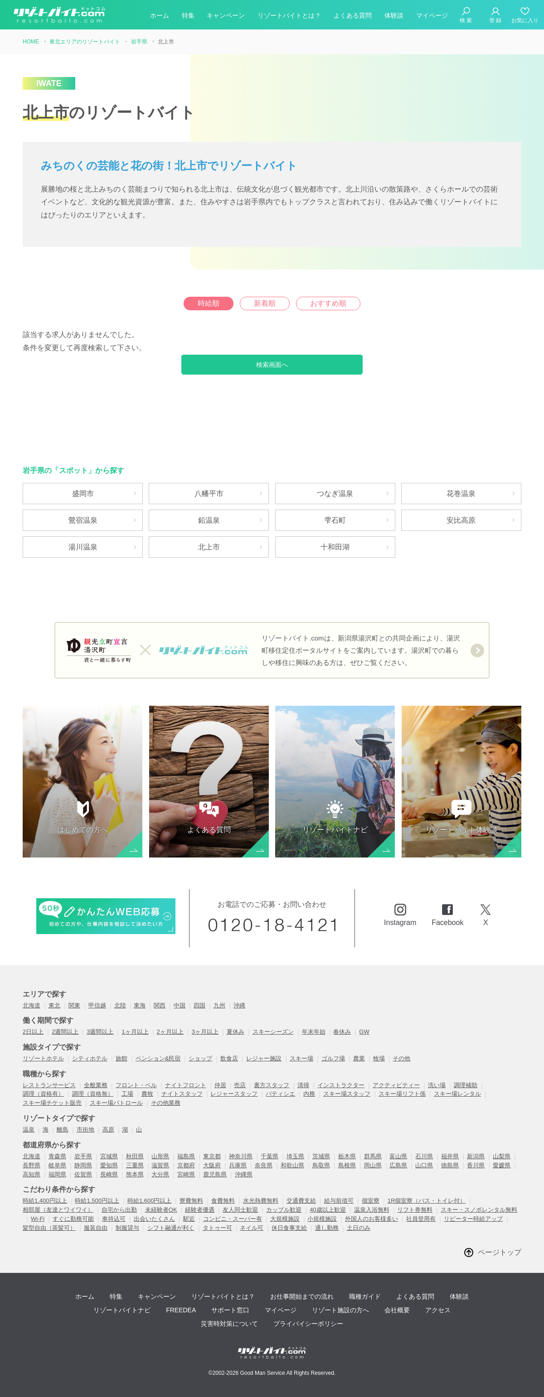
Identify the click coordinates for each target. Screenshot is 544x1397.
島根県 (347, 1165)
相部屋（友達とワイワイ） (58, 1209)
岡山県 (373, 1165)
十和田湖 (335, 547)
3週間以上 (100, 1031)
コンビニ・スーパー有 (232, 1218)
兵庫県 (238, 1165)
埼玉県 (295, 1156)
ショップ (200, 1058)
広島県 (398, 1165)
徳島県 (450, 1165)
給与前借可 (339, 1200)
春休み (342, 1031)
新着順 (265, 303)
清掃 (303, 1085)
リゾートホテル (43, 1058)
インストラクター (340, 1085)
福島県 (186, 1156)
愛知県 (109, 1165)
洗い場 (437, 1085)
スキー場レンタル (457, 1093)
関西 (159, 1005)
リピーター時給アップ (473, 1218)
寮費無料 (191, 1200)
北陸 (120, 1005)
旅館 (121, 1058)
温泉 (28, 1129)
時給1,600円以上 (149, 1200)
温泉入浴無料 (371, 1209)
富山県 (398, 1156)
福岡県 (57, 1174)
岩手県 (83, 1156)
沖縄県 (244, 1174)
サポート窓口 (230, 1310)
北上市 (209, 547)
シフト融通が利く (170, 1227)
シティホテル (89, 1058)
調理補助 (465, 1085)
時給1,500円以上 (97, 1200)
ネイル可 (251, 1227)
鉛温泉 (209, 520)
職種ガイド (365, 1296)
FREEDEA (181, 1310)
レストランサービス (49, 1085)
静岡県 (83, 1165)
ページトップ (499, 1252)
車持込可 (114, 1218)
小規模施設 (322, 1218)
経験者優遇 (199, 1209)
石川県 (424, 1156)
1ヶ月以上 (134, 1031)
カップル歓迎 (283, 1209)
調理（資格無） (92, 1093)
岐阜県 (57, 1165)
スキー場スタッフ (346, 1093)
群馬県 (373, 1156)
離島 (62, 1129)
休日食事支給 (289, 1227)
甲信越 (97, 1005)
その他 (401, 1058)
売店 (240, 1085)
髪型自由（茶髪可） (49, 1227)
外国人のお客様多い (371, 1218)
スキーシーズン (273, 1031)
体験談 (393, 15)
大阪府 (212, 1165)
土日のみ (358, 1227)
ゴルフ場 (333, 1058)
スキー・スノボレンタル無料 (479, 1209)
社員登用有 (421, 1218)
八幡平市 (208, 493)
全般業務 (95, 1085)
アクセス (438, 1310)
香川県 (476, 1165)
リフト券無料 (414, 1209)
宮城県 (109, 1156)
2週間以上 (65, 1031)
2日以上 (33, 1031)
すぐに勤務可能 (73, 1218)
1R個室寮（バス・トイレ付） (427, 1200)
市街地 (85, 1129)
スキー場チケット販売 (52, 1102)
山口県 (424, 1165)
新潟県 (476, 1156)
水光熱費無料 (260, 1200)
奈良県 (263, 1165)
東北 (54, 1005)
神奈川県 (241, 1156)
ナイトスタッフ (182, 1093)
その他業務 (165, 1102)
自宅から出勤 (119, 1209)
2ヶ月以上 (170, 1031)
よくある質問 (353, 15)
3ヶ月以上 (205, 1031)
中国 (179, 1005)
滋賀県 (160, 1165)
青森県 (57, 1156)
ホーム (159, 15)
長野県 (31, 1165)
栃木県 (347, 1156)
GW (364, 1031)
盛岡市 (83, 493)
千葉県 (269, 1156)
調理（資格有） (43, 1093)
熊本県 (135, 1174)
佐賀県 (83, 1174)
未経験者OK (161, 1209)
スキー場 (301, 1058)
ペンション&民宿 (158, 1058)
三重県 (135, 1165)
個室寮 (370, 1200)
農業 (359, 1058)
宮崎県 (186, 1174)
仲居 (220, 1085)
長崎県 (109, 1174)
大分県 (160, 1174)
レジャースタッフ (233, 1093)
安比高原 (461, 520)
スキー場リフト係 (402, 1093)
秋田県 (135, 1156)
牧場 (379, 1058)
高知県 (31, 1174)
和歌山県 (292, 1165)
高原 (108, 1129)
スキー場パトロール (116, 1102)
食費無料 (223, 1200)
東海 (140, 1005)
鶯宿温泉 (82, 520)
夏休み (235, 1031)
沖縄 (239, 1005)
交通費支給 (301, 1200)
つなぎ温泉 (335, 493)
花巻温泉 (461, 493)
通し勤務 (327, 1227)
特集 (188, 15)
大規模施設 (285, 1218)
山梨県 (501, 1156)
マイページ (432, 15)
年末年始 (313, 1031)
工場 (127, 1093)
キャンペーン (226, 15)
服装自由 (95, 1227)
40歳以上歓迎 (327, 1209)
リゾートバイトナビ (122, 1310)
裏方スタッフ (271, 1085)
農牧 (147, 1093)
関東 (74, 1005)
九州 (219, 1005)
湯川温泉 (82, 547)
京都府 (186, 1165)
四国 (199, 1005)
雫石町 (335, 520)
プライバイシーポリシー (308, 1323)
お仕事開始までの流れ (302, 1296)
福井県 (450, 1156)
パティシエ (280, 1093)
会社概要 (397, 1310)
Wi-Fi (37, 1218)
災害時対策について (229, 1323)
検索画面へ (272, 364)
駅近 (189, 1218)
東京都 (212, 1156)
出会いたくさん (154, 1218)
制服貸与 (127, 1227)
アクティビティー (396, 1085)
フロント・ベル (136, 1085)
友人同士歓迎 (240, 1209)
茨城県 (321, 1156)
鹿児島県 (215, 1174)
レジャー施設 (264, 1058)
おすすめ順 (328, 303)
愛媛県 (501, 1165)
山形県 (160, 1156)
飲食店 (229, 1058)
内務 (309, 1093)
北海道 (31, 1005)
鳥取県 (321, 1165)
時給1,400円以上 (45, 1200)
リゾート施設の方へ (340, 1310)
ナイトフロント (185, 1085)
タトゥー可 (217, 1227)
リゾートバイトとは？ (289, 15)
